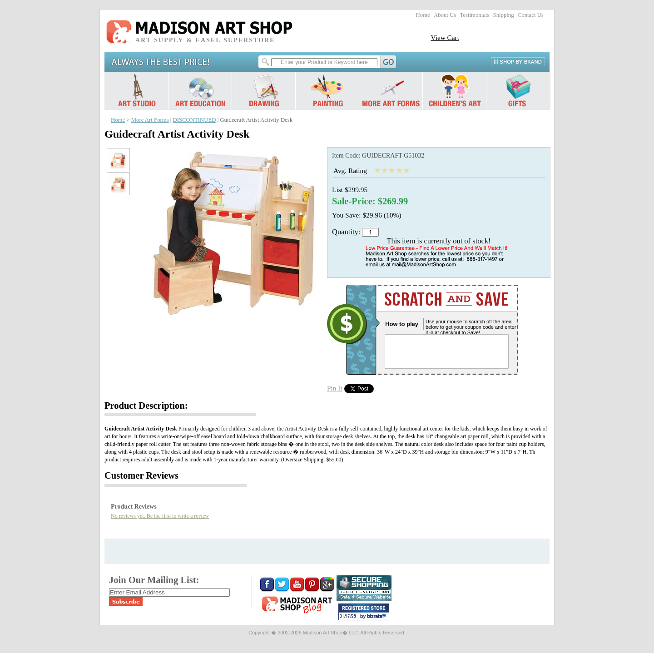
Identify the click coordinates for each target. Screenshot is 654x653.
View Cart (445, 37)
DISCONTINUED (194, 120)
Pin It (334, 388)
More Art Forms (150, 120)
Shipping (503, 15)
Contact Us (531, 15)
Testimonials (474, 15)
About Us (445, 15)
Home (423, 15)
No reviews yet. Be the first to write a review (160, 516)
